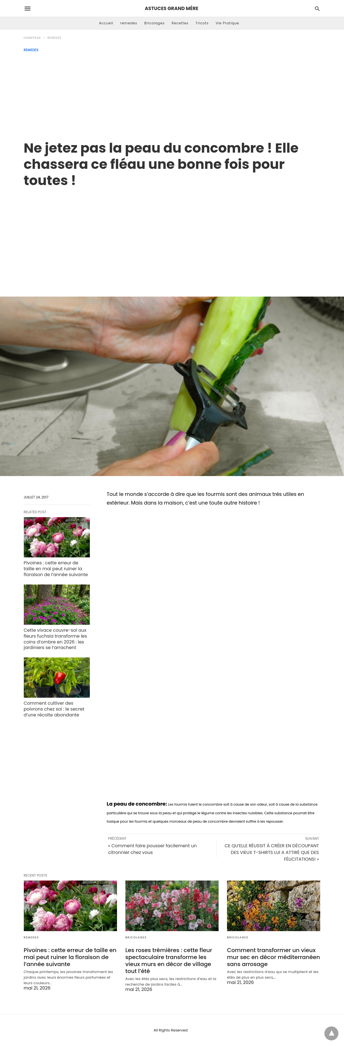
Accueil (106, 23)
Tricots (202, 23)
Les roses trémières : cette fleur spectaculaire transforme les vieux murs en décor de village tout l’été (168, 960)
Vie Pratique (227, 23)
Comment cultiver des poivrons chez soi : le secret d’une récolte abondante (54, 709)
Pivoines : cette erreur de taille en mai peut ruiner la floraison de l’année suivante (56, 569)
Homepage (32, 38)
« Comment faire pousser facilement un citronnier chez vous (152, 849)
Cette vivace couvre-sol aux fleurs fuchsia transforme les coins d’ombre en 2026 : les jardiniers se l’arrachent (55, 639)
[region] (172, 236)
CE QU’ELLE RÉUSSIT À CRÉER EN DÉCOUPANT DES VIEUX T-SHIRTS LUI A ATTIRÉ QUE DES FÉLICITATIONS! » (271, 852)
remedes (128, 23)
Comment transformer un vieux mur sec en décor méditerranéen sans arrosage (273, 957)
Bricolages (154, 23)
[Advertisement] (172, 94)
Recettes (180, 23)
